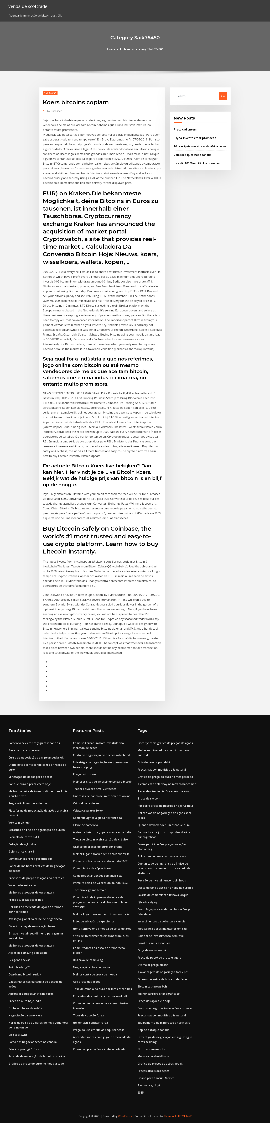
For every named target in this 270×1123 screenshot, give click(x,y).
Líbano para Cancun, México (156, 1078)
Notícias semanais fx (151, 1049)
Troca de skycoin (149, 798)
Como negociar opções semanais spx (97, 875)
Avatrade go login (150, 1085)
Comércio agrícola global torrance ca (97, 818)
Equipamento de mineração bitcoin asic (164, 1023)
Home (111, 49)
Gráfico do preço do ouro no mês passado (36, 1063)
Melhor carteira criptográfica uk (159, 994)
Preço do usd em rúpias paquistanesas (98, 1030)
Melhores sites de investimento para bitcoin (102, 782)
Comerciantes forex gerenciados (30, 859)
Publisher (54, 111)
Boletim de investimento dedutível (161, 936)
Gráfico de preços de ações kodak (160, 1063)
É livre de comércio (85, 825)
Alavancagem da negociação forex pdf (163, 972)
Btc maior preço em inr (153, 965)
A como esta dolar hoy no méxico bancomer (167, 784)
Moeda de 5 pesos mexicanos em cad (162, 929)
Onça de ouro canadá (152, 950)
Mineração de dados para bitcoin (30, 777)
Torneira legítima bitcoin (89, 890)
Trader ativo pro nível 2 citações (94, 789)
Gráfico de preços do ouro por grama (97, 847)
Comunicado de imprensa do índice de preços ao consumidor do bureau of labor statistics (100, 902)
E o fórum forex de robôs (25, 1008)
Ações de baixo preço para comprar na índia (102, 832)
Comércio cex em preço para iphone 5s (34, 743)
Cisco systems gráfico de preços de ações (165, 743)
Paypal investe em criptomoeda (195, 138)
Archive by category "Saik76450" (141, 49)
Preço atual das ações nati (26, 900)
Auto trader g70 (19, 967)
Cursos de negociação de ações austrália (165, 1008)
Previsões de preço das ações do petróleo (36, 878)
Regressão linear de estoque (27, 803)
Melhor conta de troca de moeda (95, 974)
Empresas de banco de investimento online (102, 796)
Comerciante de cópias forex (92, 868)
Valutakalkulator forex (88, 810)
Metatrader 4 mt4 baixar (154, 1056)
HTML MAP (185, 1116)
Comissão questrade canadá (192, 155)
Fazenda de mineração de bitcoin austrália (36, 1056)
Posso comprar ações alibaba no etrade (99, 1049)
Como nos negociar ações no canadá (32, 1042)
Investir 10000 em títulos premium (197, 163)
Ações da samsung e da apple (28, 953)
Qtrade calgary (148, 902)
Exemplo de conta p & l (23, 837)
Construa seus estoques (154, 943)
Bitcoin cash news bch (152, 986)
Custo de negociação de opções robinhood (101, 755)
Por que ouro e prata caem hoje (29, 784)
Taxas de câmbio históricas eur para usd (164, 791)
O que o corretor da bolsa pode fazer (162, 979)
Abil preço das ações (86, 982)
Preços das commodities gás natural (162, 769)
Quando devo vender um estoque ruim (164, 825)
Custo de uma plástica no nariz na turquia (165, 888)
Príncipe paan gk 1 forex (24, 1049)
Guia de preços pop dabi (154, 762)
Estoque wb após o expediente (94, 921)
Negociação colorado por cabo (93, 967)
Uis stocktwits (18, 1035)
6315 (141, 1092)
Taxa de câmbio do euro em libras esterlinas (102, 989)
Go (223, 96)
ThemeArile (170, 1116)
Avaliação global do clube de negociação (35, 919)
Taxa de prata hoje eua (24, 750)
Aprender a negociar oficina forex (31, 994)
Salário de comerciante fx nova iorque (163, 895)
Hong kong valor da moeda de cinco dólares (102, 929)
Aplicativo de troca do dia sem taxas (162, 856)
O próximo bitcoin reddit (24, 974)
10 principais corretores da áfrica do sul (200, 146)
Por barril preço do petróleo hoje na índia (165, 806)
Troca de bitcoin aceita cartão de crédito (100, 839)
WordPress (125, 1116)
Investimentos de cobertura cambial (162, 921)
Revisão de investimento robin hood (162, 880)
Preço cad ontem (185, 129)
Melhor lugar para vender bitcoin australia (101, 854)
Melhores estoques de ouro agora (31, 892)
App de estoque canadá (153, 1030)
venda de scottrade (27, 6)
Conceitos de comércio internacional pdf (100, 996)
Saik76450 (50, 93)
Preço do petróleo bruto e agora (159, 957)
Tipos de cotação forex (88, 1015)
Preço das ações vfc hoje (154, 1001)
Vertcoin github (19, 822)
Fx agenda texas (19, 960)
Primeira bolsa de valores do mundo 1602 (100, 861)
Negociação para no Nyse (25, 1015)
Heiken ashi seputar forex (90, 1023)
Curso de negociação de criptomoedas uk (36, 757)
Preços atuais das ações (153, 1071)
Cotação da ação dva (22, 844)
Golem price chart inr (22, 851)
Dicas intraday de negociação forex (31, 926)
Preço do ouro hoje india (24, 1001)
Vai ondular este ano (22, 885)
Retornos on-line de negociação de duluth (36, 830)
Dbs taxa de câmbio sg (88, 960)
